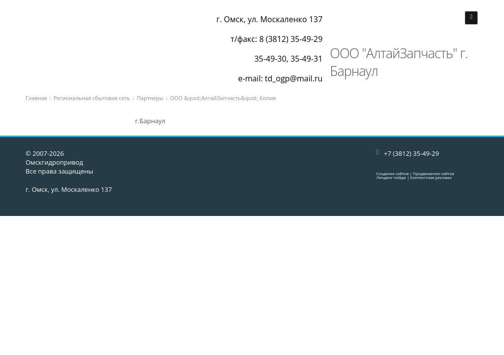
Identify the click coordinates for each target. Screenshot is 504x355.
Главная (36, 98)
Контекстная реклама (431, 177)
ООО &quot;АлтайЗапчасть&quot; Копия (223, 98)
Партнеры (150, 98)
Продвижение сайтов (433, 173)
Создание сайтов (393, 173)
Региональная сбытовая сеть (92, 98)
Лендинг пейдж (391, 177)
